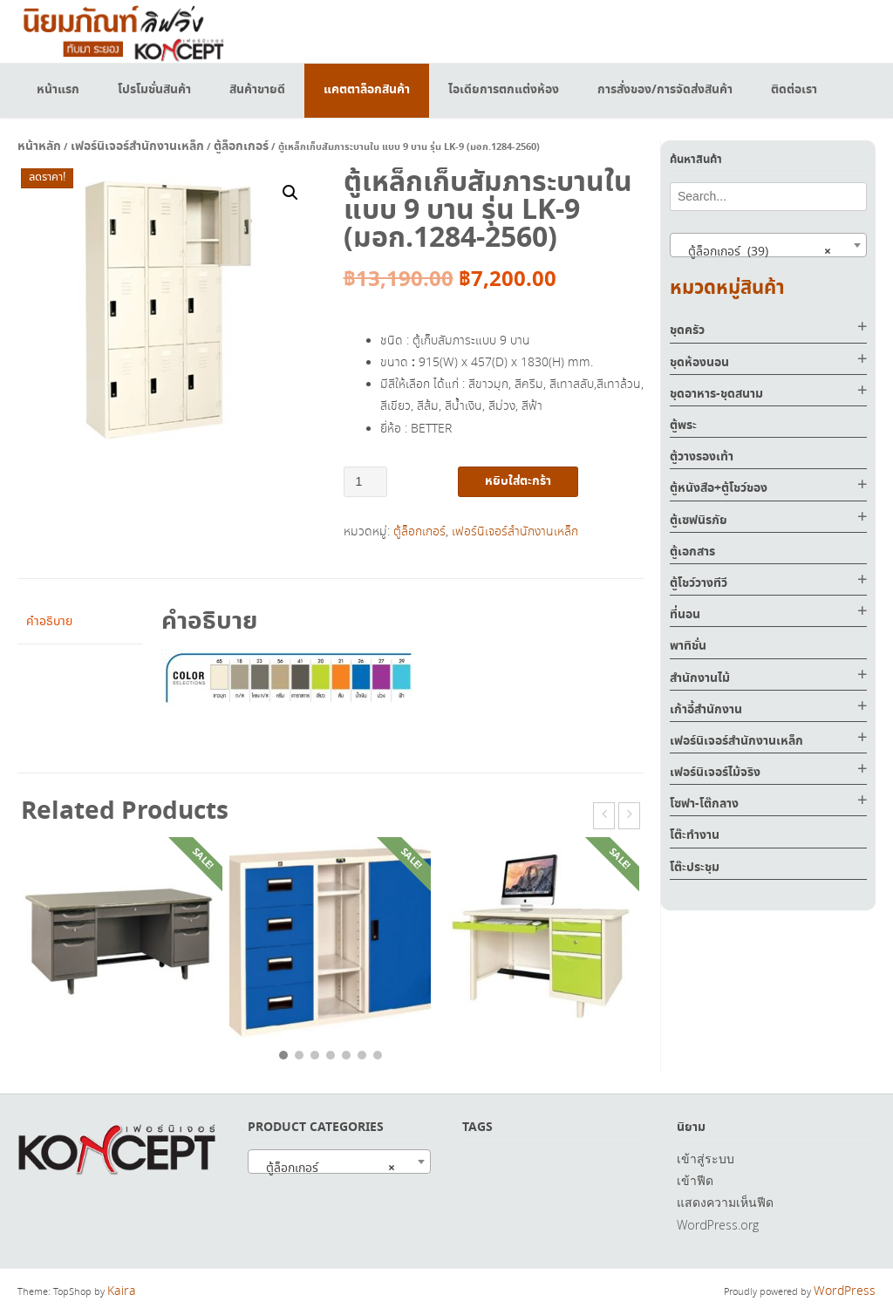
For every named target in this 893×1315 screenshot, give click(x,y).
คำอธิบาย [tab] (49, 621)
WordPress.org (718, 1224)
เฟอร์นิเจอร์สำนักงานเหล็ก (137, 146)
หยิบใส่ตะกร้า (518, 481)
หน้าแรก (58, 89)
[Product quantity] (366, 482)
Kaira (121, 1291)
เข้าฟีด (695, 1180)
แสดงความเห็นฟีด (725, 1202)
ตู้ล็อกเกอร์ (241, 146)
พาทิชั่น (688, 646)
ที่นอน (685, 614)
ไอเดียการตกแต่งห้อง (503, 89)
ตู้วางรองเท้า (701, 457)
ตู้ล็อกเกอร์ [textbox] (325, 1167)
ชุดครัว (687, 330)
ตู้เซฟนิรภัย (698, 520)
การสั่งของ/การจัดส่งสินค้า (665, 89)
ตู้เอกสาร (692, 552)
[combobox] (768, 245)
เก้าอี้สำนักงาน (706, 709)
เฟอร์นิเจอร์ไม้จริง (715, 772)
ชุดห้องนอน (699, 362)
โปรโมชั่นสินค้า (154, 89)
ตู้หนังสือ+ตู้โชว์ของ (718, 488)
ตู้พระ (683, 425)
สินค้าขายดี (257, 89)
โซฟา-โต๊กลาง (704, 804)
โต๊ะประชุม (694, 867)
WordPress (845, 1291)
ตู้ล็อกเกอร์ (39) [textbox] (754, 251)
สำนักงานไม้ (700, 678)
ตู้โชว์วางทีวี (698, 583)
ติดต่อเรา (794, 89)
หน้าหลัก (39, 146)
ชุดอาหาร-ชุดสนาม (716, 394)
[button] (290, 192)
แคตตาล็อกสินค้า (367, 89)
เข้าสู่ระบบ (705, 1158)
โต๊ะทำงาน (694, 835)
